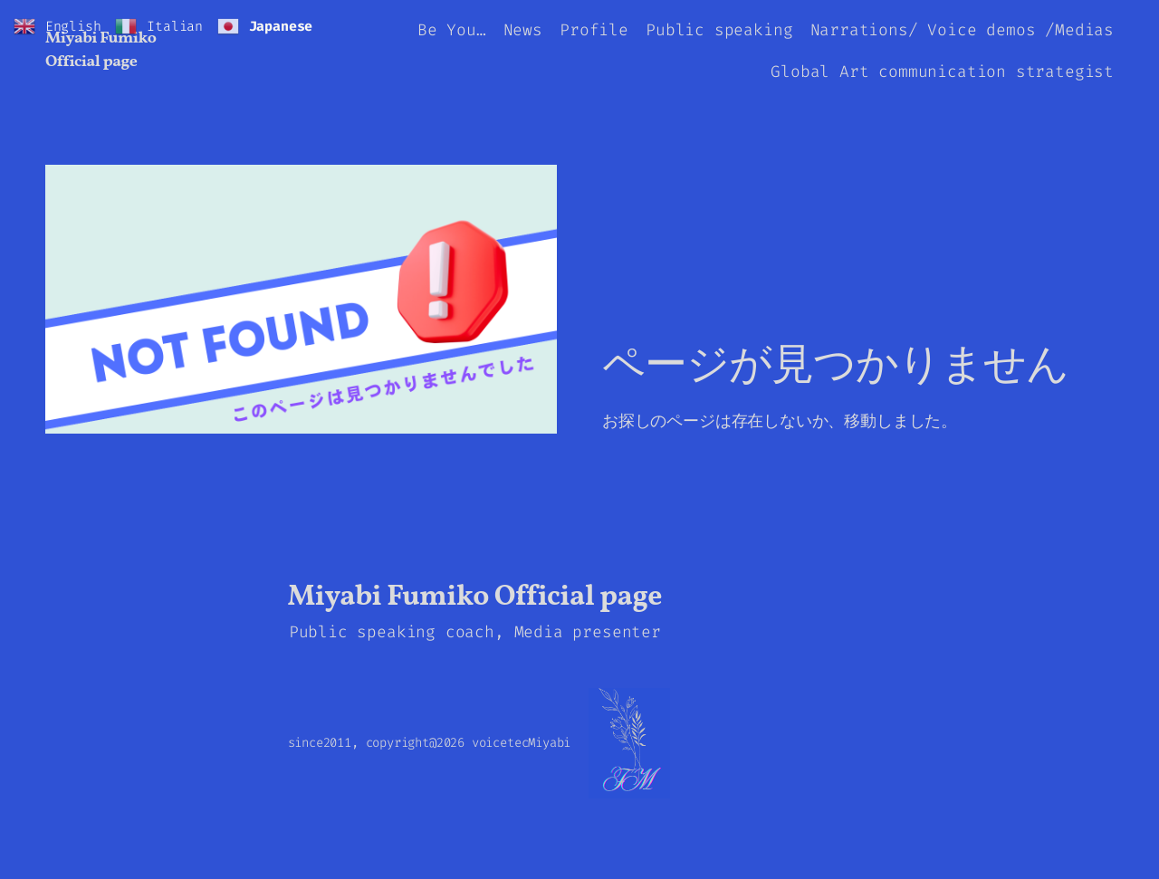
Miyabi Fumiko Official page (100, 50)
